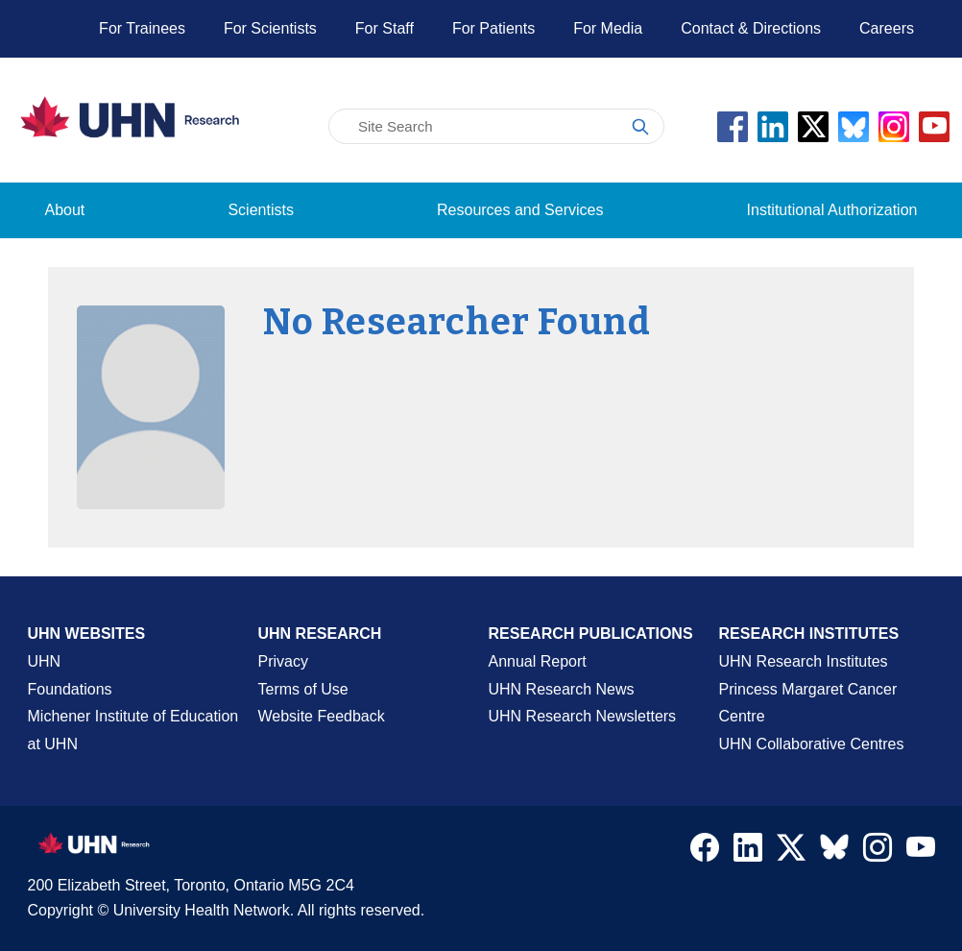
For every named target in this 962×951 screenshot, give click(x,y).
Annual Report (538, 661)
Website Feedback (321, 716)
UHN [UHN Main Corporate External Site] (44, 661)
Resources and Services (520, 210)
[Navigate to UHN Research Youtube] (920, 852)
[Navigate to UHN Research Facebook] (704, 852)
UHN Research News (562, 689)
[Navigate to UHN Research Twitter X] (791, 852)
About (65, 210)
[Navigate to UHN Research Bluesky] (834, 848)
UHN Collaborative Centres (811, 744)
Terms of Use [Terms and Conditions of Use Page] (303, 689)
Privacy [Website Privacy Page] (283, 661)
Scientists (260, 210)
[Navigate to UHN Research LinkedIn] (748, 852)
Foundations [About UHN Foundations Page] (70, 689)
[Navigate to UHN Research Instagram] (877, 852)
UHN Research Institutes (803, 661)
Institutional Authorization (832, 210)
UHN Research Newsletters (583, 716)
